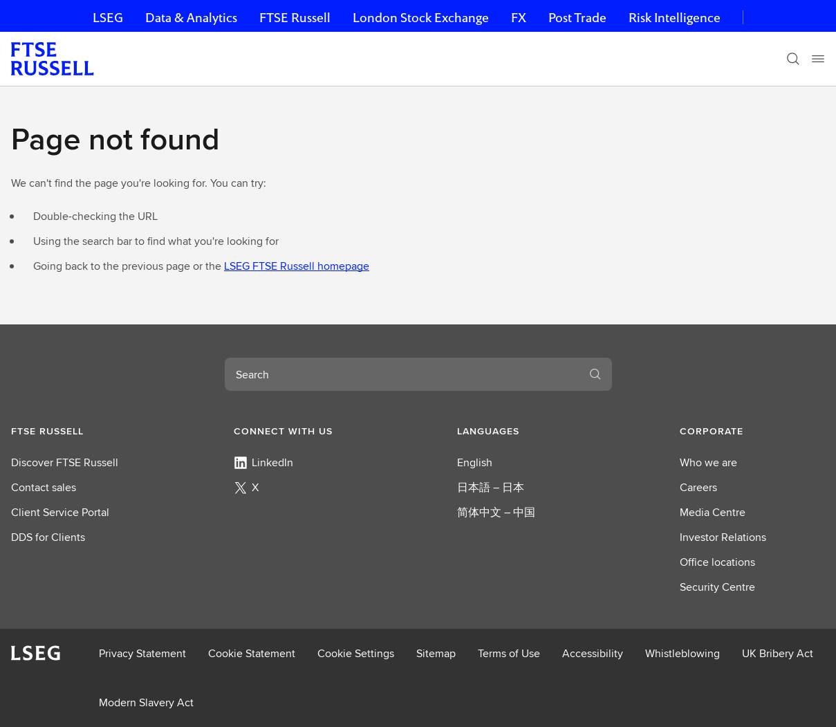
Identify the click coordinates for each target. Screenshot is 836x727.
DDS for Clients (48, 537)
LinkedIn (263, 462)
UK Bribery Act (777, 653)
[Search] (793, 58)
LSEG (108, 18)
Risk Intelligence (675, 18)
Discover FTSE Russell (64, 462)
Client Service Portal (60, 512)
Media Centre (712, 512)
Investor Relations (723, 537)
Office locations (717, 562)
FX (518, 18)
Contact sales (43, 487)
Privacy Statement (142, 653)
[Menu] (818, 58)
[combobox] (402, 374)
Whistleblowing (682, 653)
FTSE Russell (295, 18)
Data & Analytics (191, 18)
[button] (83, 431)
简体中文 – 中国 (496, 512)
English (474, 462)
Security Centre (717, 587)
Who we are (708, 462)
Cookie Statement (251, 653)
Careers (698, 487)
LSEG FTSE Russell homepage (296, 266)
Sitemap (436, 653)
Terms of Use (509, 653)
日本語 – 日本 (490, 487)
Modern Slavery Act (146, 702)
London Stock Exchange (421, 18)
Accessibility (592, 653)
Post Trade (577, 18)
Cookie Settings (355, 653)
